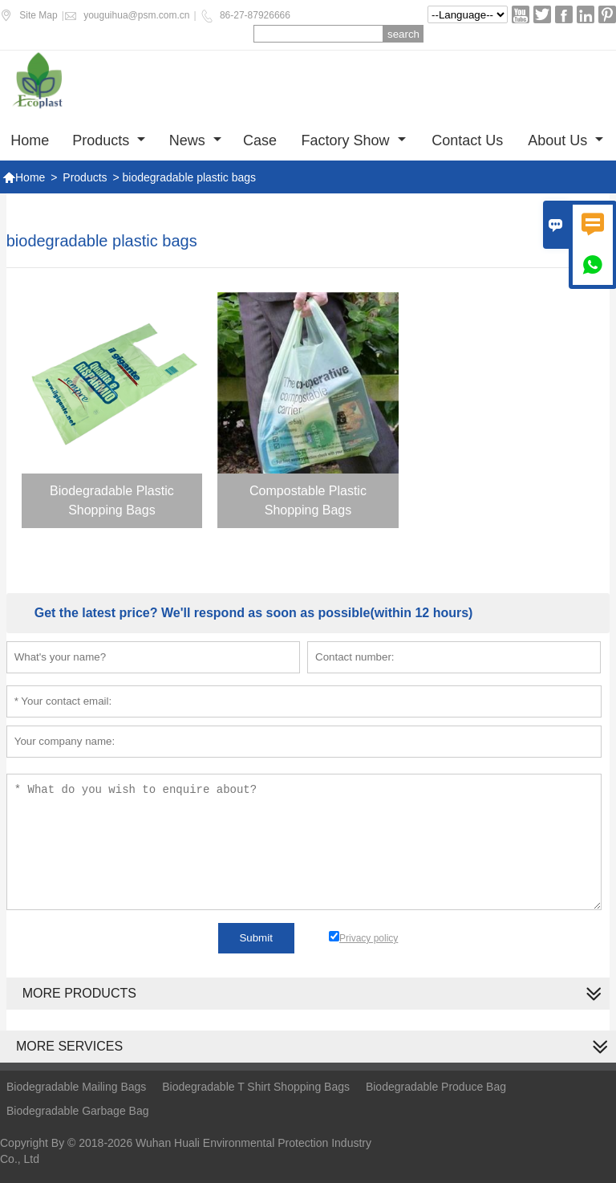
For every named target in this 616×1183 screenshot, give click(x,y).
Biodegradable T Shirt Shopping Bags (256, 1086)
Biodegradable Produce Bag (436, 1086)
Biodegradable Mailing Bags (76, 1086)
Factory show (354, 140)
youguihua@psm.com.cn (136, 15)
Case (260, 140)
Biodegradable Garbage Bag (77, 1110)
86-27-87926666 (255, 15)
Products (108, 140)
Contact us (467, 140)
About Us (565, 140)
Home (29, 140)
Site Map (38, 15)
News (195, 140)
